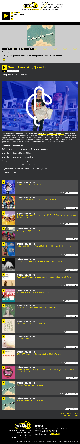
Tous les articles (70, 416)
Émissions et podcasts (51, 7)
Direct (17, 12)
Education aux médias (51, 9)
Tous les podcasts (69, 414)
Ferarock (55, 434)
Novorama (19, 15)
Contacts (65, 429)
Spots (53, 431)
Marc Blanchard (40, 441)
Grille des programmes (52, 5)
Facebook (10, 59)
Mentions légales (73, 441)
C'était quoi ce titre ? (46, 429)
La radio (45, 2)
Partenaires (41, 431)
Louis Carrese (62, 441)
